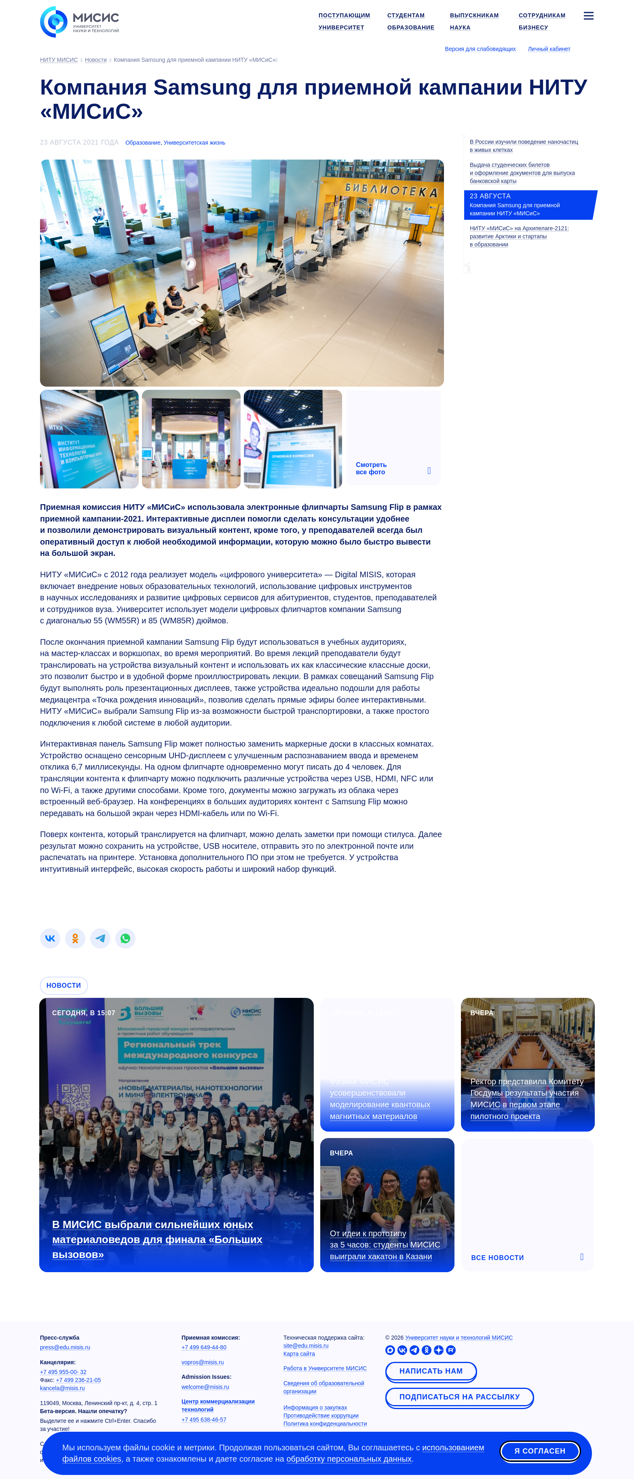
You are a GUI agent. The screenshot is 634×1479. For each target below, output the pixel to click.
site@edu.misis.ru (305, 1345)
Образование (143, 142)
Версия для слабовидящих (480, 49)
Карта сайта (299, 1354)
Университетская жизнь (195, 142)
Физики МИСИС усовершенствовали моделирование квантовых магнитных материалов (380, 1099)
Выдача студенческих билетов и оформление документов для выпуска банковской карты (522, 173)
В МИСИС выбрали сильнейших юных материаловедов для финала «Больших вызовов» (157, 1239)
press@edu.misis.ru (65, 1347)
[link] (50, 938)
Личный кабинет (549, 49)
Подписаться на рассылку (459, 1397)
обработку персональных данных (349, 1458)
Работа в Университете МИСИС (325, 1368)
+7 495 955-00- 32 (63, 1372)
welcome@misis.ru (205, 1387)
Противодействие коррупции (321, 1415)
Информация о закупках (315, 1407)
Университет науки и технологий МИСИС (459, 1337)
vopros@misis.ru (203, 1362)
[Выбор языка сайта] (588, 48)
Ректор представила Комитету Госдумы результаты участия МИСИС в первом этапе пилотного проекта (527, 1099)
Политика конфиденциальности (325, 1423)
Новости (63, 985)
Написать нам (431, 1371)
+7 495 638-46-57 (204, 1419)
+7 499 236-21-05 (78, 1380)
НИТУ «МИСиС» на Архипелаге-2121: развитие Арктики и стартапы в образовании (519, 236)
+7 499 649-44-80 (204, 1347)
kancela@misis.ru (62, 1388)
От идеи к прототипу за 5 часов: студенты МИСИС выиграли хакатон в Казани (385, 1245)
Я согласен (540, 1452)
